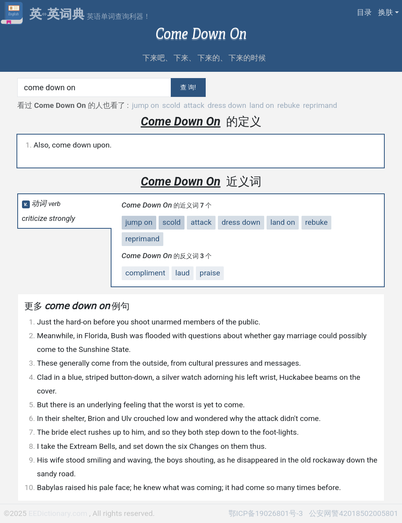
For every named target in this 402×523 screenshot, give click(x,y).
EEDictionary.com (59, 513)
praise (210, 272)
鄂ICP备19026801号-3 (265, 513)
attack (193, 105)
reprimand (320, 105)
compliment (145, 272)
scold (171, 105)
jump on (145, 105)
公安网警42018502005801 (353, 513)
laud (182, 272)
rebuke (288, 105)
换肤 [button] (385, 12)
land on (261, 105)
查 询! (188, 87)
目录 (364, 12)
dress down (227, 105)
